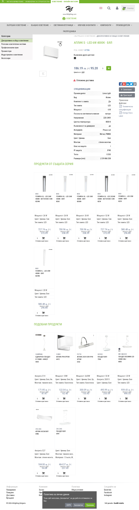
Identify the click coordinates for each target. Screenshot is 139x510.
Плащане (10, 492)
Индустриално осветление (12, 55)
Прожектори (6, 51)
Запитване (126, 89)
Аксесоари (5, 58)
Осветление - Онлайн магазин (65, 2)
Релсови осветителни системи (13, 44)
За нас (41, 490)
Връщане (10, 498)
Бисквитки (78, 505)
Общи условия (77, 490)
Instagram (108, 495)
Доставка (10, 495)
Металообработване (15, 2)
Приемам (90, 505)
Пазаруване (11, 490)
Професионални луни (9, 48)
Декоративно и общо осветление (15, 40)
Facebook (108, 492)
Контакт (42, 495)
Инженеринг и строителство (38, 2)
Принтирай (126, 95)
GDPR (69, 505)
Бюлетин (107, 490)
